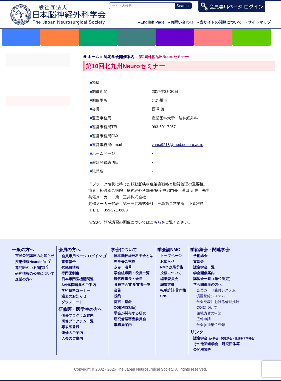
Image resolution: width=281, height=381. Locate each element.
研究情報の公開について (34, 274)
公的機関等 (202, 350)
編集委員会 (169, 279)
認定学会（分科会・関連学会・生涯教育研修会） (38, 91)
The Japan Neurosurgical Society (145, 369)
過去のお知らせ (73, 296)
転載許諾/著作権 (173, 290)
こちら (155, 222)
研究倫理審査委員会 (130, 319)
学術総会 (38, 71)
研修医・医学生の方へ (80, 309)
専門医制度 (70, 273)
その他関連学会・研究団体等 (216, 344)
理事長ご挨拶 (124, 261)
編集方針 (167, 285)
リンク (196, 332)
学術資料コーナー (75, 291)
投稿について (171, 273)
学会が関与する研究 (130, 313)
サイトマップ (258, 22)
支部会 (38, 81)
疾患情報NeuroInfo (33, 262)
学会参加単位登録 (210, 325)
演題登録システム (210, 296)
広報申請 (203, 319)
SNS (163, 296)
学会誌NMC (168, 249)
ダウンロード (72, 302)
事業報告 (68, 262)
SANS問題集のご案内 (78, 285)
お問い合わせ (181, 22)
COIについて (206, 308)
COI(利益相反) (125, 308)
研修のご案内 (72, 333)
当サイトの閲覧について (219, 22)
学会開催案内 (38, 101)
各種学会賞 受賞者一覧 (132, 285)
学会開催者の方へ (38, 121)
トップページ (171, 256)
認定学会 (225, 338)
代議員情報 (70, 268)
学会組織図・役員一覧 (132, 273)
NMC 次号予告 (171, 267)
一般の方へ (23, 249)
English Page (151, 22)
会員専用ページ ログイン (84, 256)
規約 (117, 296)
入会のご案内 (72, 338)
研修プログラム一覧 (77, 321)
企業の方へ (24, 279)
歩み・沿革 (123, 267)
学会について (124, 249)
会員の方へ (69, 249)
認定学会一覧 (204, 267)
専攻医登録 (70, 327)
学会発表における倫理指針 (217, 302)
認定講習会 (38, 111)
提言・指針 (123, 302)
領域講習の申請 (208, 313)
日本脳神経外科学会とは (133, 256)
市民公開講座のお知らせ (34, 256)
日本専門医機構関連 (77, 279)
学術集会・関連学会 (210, 249)
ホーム (93, 57)
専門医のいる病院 (32, 268)
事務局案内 (123, 325)
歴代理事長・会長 (128, 279)
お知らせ (167, 261)
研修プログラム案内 (77, 315)
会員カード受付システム (216, 290)
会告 (117, 290)
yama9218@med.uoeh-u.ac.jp (177, 144)
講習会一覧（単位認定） (212, 279)
